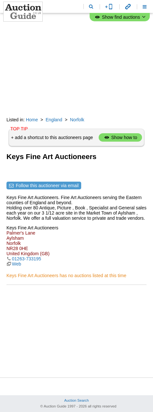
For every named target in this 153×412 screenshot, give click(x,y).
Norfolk (77, 119)
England (54, 119)
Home (32, 119)
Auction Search (76, 400)
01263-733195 (26, 258)
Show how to (120, 137)
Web (16, 263)
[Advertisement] (76, 69)
